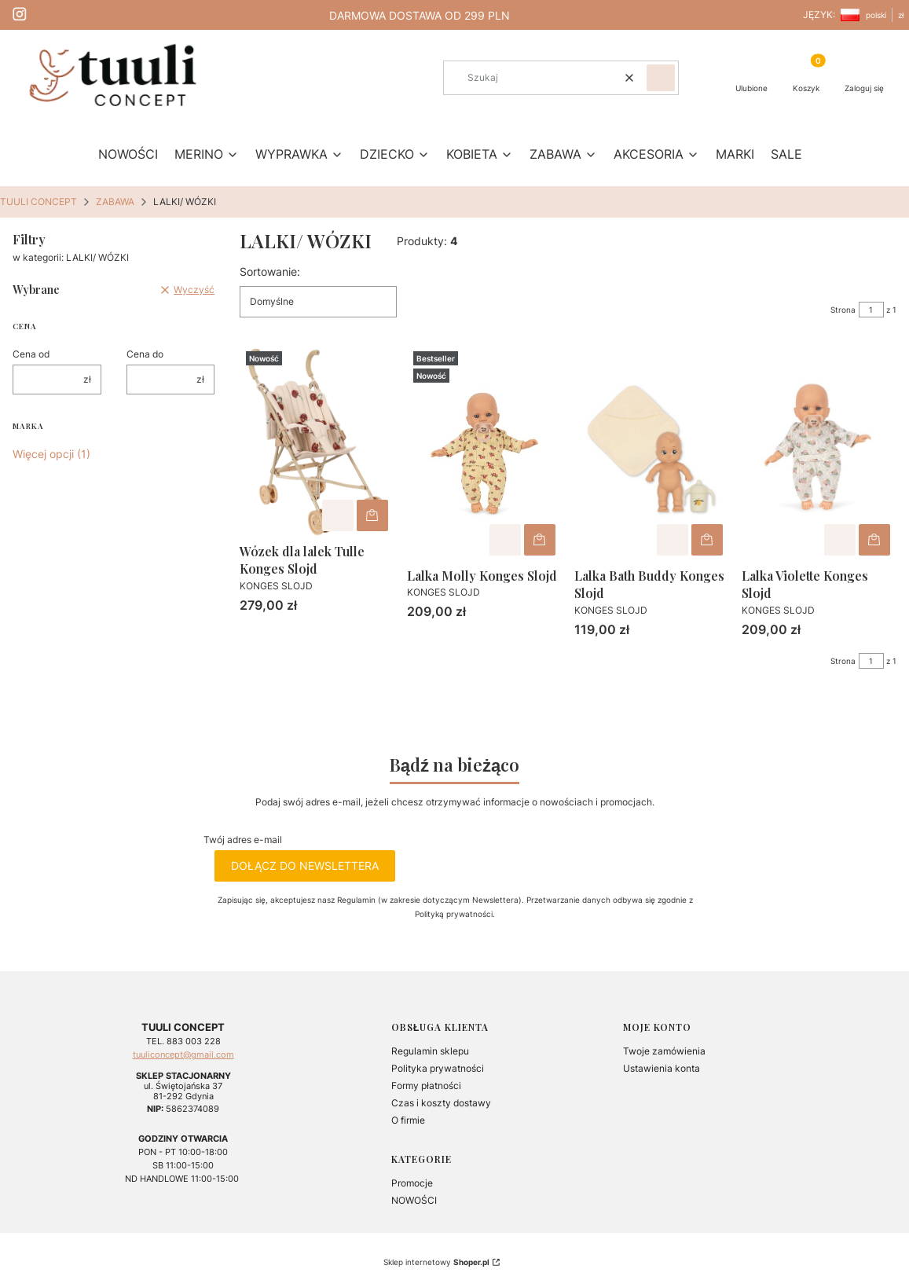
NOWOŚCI (414, 1200)
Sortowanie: (270, 271)
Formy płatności (426, 1085)
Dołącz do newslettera (305, 865)
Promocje (412, 1183)
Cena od (31, 354)
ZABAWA (115, 201)
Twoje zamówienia (664, 1051)
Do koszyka (372, 515)
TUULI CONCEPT (38, 201)
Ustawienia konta (661, 1068)
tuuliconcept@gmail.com (183, 1055)
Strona (843, 309)
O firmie (408, 1120)
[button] (661, 77)
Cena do (144, 354)
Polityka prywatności (437, 1068)
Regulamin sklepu (430, 1051)
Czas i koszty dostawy (441, 1103)
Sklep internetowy (436, 1262)
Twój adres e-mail (242, 839)
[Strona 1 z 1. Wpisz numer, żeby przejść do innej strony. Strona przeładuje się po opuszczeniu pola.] (871, 309)
